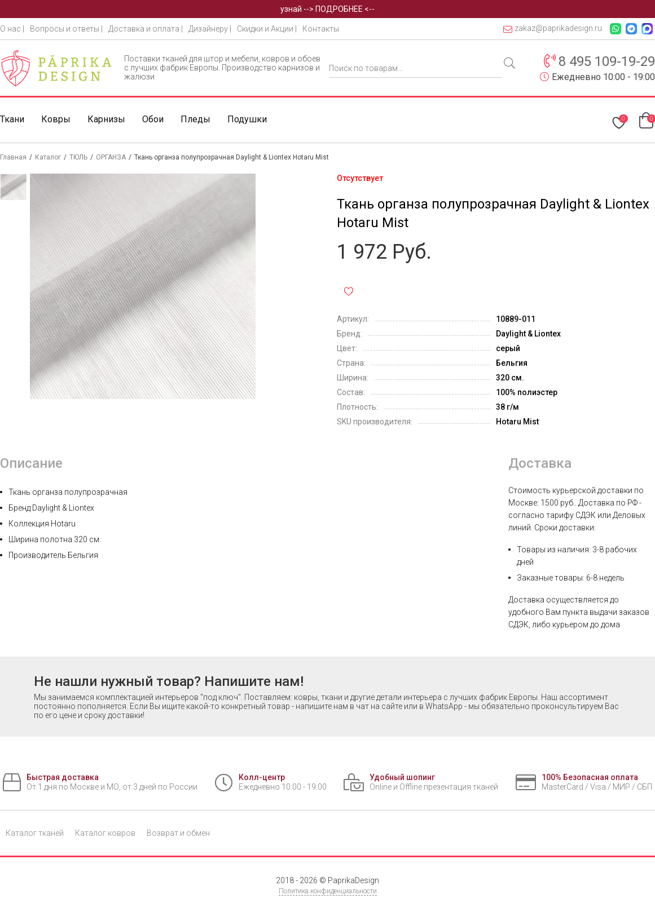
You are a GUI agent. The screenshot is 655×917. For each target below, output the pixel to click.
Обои (153, 119)
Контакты (320, 28)
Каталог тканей (35, 833)
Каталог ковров (105, 833)
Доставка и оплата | (145, 28)
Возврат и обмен (178, 833)
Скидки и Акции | (267, 28)
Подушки (247, 119)
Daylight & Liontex (528, 333)
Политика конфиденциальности (328, 891)
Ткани (12, 119)
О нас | (12, 28)
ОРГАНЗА (111, 157)
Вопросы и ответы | (66, 28)
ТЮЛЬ (78, 157)
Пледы (195, 119)
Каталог (48, 157)
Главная (13, 157)
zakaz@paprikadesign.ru (552, 28)
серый (508, 348)
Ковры (56, 119)
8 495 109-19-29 (607, 61)
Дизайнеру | (209, 28)
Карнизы (106, 119)
